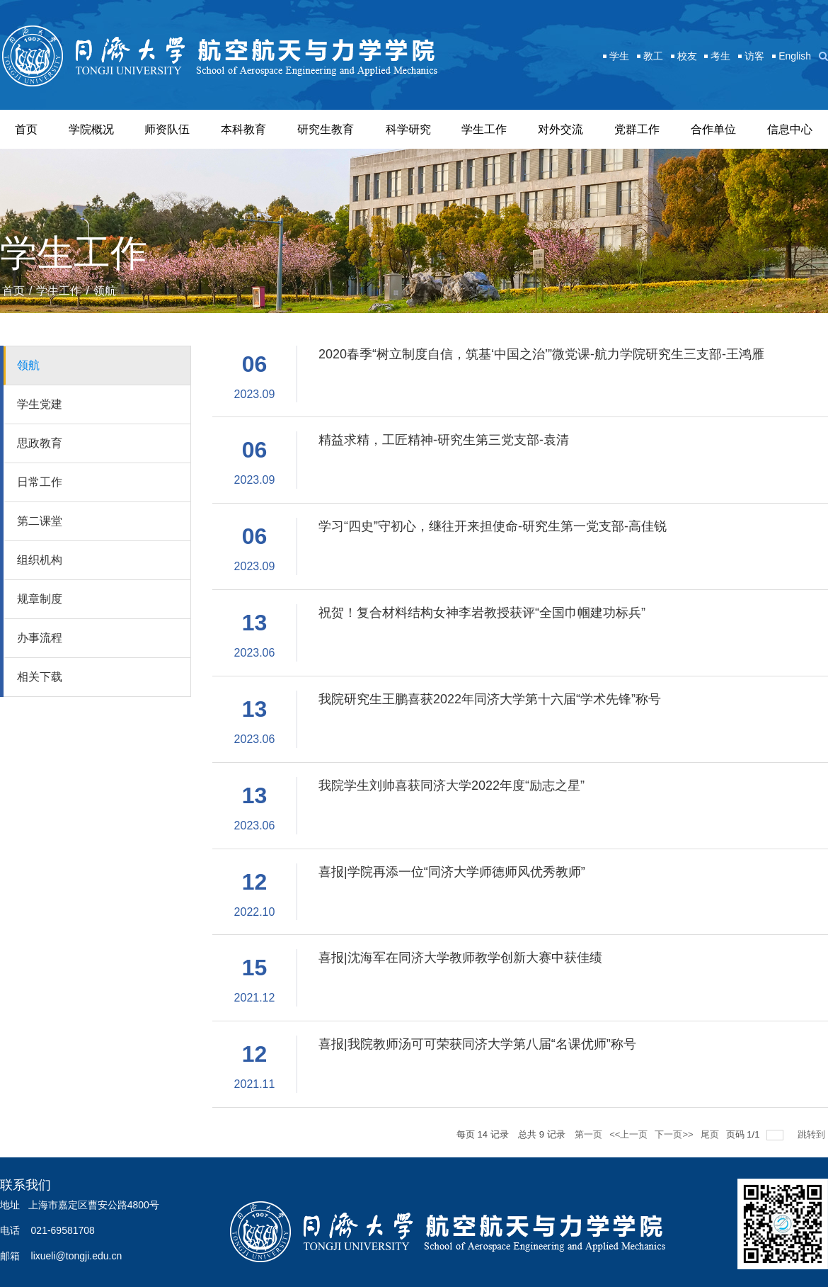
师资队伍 (167, 129)
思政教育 (39, 443)
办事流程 (39, 638)
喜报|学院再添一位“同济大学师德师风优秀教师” (451, 872)
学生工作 (484, 129)
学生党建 (39, 404)
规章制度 (39, 599)
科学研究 (408, 129)
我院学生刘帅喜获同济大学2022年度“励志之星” (451, 785)
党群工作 (637, 129)
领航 (104, 291)
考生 (720, 56)
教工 (653, 56)
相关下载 (39, 677)
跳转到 (813, 1134)
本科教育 (243, 129)
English (794, 56)
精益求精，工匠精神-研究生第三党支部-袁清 (443, 440)
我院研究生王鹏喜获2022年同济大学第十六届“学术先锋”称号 (489, 699)
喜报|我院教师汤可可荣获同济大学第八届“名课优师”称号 (477, 1044)
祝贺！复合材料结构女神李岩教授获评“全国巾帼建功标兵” (481, 613)
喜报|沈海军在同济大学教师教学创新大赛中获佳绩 (460, 958)
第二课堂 (39, 521)
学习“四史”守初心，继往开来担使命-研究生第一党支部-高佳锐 (492, 526)
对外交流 (560, 129)
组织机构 (39, 560)
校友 (687, 56)
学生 (619, 56)
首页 (26, 129)
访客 (754, 56)
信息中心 (789, 129)
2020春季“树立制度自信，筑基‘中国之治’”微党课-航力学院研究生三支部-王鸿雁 (541, 354)
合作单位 (713, 129)
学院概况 (91, 129)
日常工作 (39, 482)
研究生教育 (325, 129)
